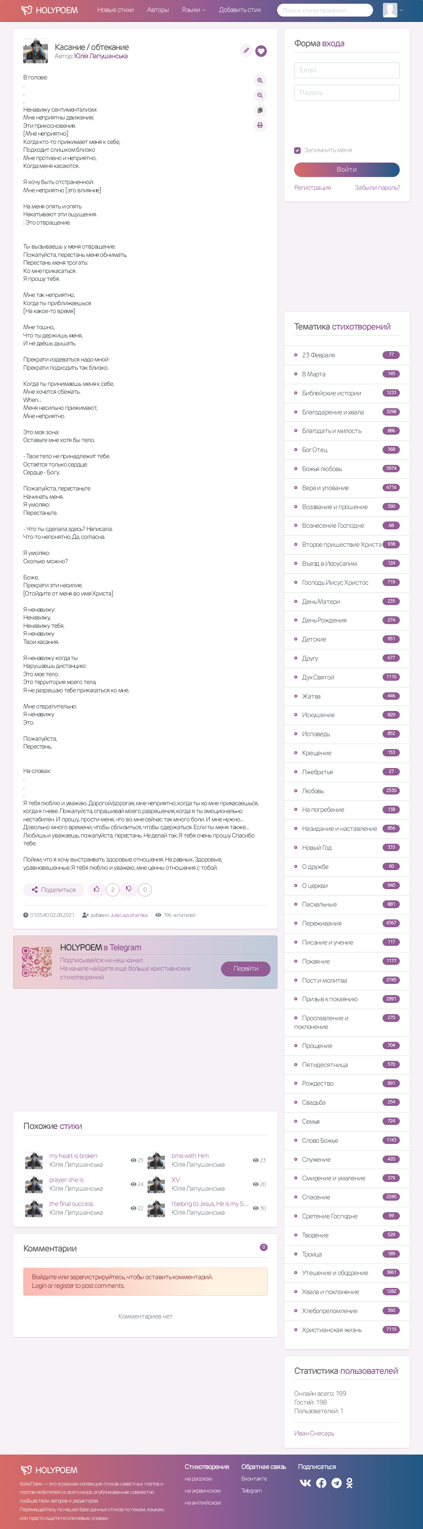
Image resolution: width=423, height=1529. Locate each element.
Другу (347, 658)
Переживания (347, 923)
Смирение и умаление (347, 1178)
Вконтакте (254, 1478)
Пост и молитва (347, 980)
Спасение (347, 1197)
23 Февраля (347, 355)
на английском (203, 1502)
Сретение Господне (347, 1216)
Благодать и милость (347, 430)
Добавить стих (240, 9)
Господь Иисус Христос (347, 582)
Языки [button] (191, 9)
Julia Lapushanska (128, 915)
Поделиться (53, 889)
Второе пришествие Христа (347, 544)
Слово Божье (347, 1140)
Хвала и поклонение (347, 1291)
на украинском (202, 1490)
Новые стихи (115, 9)
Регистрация (312, 188)
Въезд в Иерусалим (347, 563)
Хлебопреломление (347, 1310)
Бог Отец (347, 449)
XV (175, 1179)
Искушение (347, 715)
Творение (347, 1235)
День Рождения (347, 620)
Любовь (347, 791)
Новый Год (347, 847)
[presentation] (357, 123)
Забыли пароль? (377, 188)
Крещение (347, 753)
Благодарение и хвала (347, 412)
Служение (347, 1159)
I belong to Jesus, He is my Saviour (215, 1203)
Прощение (347, 1045)
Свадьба (347, 1102)
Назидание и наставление (347, 828)
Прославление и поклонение (347, 1022)
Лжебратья (347, 772)
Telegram (251, 1490)
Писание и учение (347, 942)
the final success (71, 1203)
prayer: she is (66, 1179)
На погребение (347, 809)
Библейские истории (347, 393)
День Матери (347, 601)
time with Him (190, 1155)
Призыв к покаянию (347, 999)
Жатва (347, 696)
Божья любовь (347, 468)
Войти (347, 169)
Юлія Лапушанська (100, 56)
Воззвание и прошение (347, 506)
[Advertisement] (145, 1053)
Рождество (347, 1083)
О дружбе (347, 866)
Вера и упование (347, 487)
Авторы (158, 9)
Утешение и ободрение (347, 1272)
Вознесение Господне (347, 525)
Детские (347, 639)
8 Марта (347, 374)
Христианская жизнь (347, 1330)
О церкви (347, 885)
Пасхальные (347, 904)
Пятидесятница (347, 1064)
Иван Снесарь (314, 1433)
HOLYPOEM (81, 947)
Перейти (245, 968)
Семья (347, 1121)
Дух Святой (347, 677)
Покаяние (347, 961)
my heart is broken (73, 1155)
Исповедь (347, 734)
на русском (198, 1478)
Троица (347, 1254)
